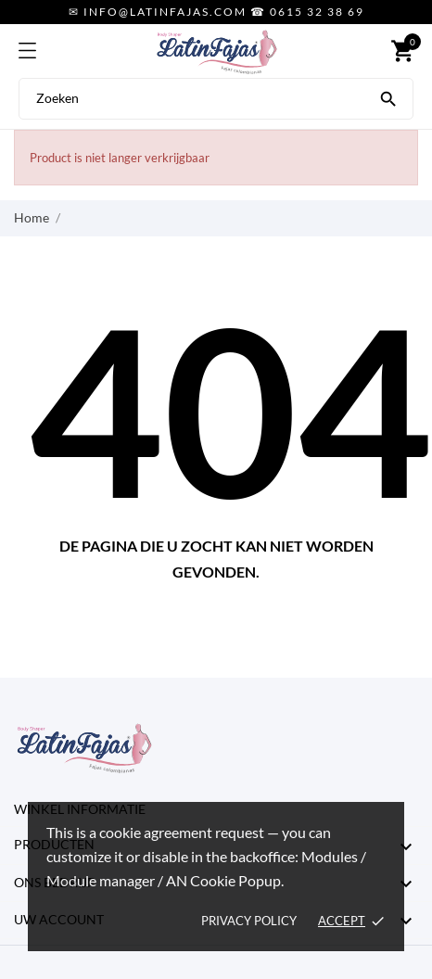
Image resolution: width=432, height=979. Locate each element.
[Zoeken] (388, 97)
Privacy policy (249, 920)
